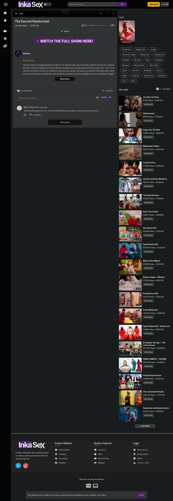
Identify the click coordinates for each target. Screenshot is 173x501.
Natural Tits (148, 75)
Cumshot (135, 70)
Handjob (125, 59)
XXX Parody (148, 104)
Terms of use (140, 449)
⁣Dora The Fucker (150, 211)
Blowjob (125, 65)
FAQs (98, 454)
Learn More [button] (101, 495)
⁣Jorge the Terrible (151, 129)
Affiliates (99, 462)
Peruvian (137, 59)
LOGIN (165, 4)
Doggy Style (140, 49)
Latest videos (62, 449)
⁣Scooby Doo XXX (150, 293)
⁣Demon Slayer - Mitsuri (153, 277)
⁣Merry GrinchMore (151, 260)
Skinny (159, 70)
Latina (124, 70)
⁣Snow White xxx (150, 309)
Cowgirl (153, 49)
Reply (37, 115)
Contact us (100, 449)
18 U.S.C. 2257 (141, 462)
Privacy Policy (140, 454)
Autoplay (166, 89)
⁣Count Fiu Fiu (149, 162)
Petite (124, 75)
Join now (154, 4)
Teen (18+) (153, 65)
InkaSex (26, 53)
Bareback (162, 75)
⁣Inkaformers (149, 113)
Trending (60, 454)
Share (65, 31)
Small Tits (135, 75)
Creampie (158, 59)
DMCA (137, 458)
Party (133, 80)
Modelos (60, 462)
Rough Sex (126, 49)
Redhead (147, 70)
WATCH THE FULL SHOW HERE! (65, 41)
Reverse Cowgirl (129, 54)
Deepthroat (159, 54)
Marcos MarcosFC (31, 107)
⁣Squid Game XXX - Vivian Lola (156, 326)
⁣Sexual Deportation (152, 375)
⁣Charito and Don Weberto (155, 178)
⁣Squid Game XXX (150, 244)
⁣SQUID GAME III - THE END (154, 359)
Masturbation (139, 65)
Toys (124, 80)
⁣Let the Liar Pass (151, 97)
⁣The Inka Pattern (151, 195)
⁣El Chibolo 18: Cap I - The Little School (154, 344)
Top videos (61, 458)
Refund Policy (101, 458)
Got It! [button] (141, 495)
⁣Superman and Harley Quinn (156, 408)
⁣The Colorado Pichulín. (153, 391)
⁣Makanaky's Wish (151, 146)
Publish (106, 97)
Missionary (145, 54)
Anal (148, 59)
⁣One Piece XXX (149, 227)
